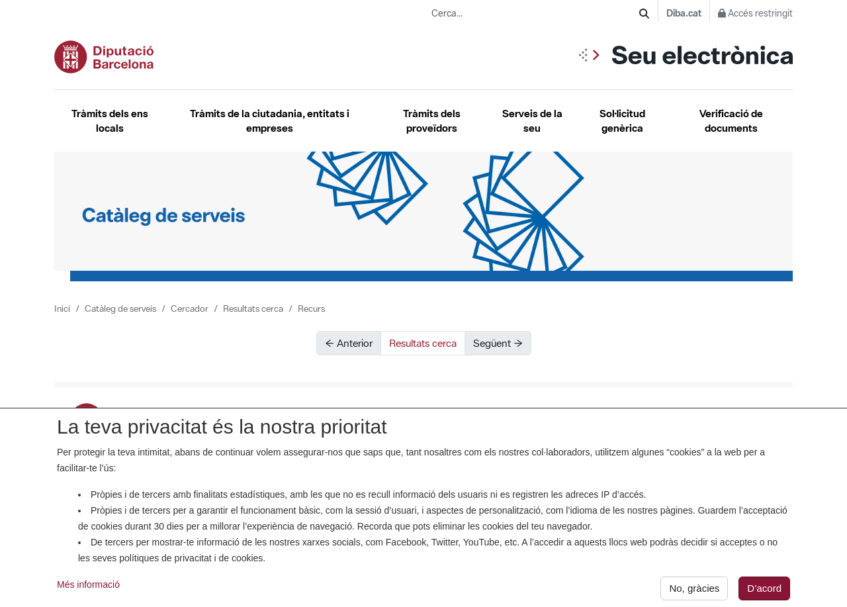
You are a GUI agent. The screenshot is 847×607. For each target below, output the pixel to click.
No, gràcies (694, 590)
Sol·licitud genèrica (622, 121)
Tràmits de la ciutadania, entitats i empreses (269, 121)
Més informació (88, 587)
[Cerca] (644, 13)
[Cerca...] (535, 13)
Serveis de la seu (532, 121)
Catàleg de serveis (120, 308)
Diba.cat (683, 13)
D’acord (764, 590)
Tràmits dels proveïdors (432, 121)
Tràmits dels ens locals (109, 121)
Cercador (189, 308)
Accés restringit (755, 13)
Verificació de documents (731, 121)
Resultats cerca (253, 308)
